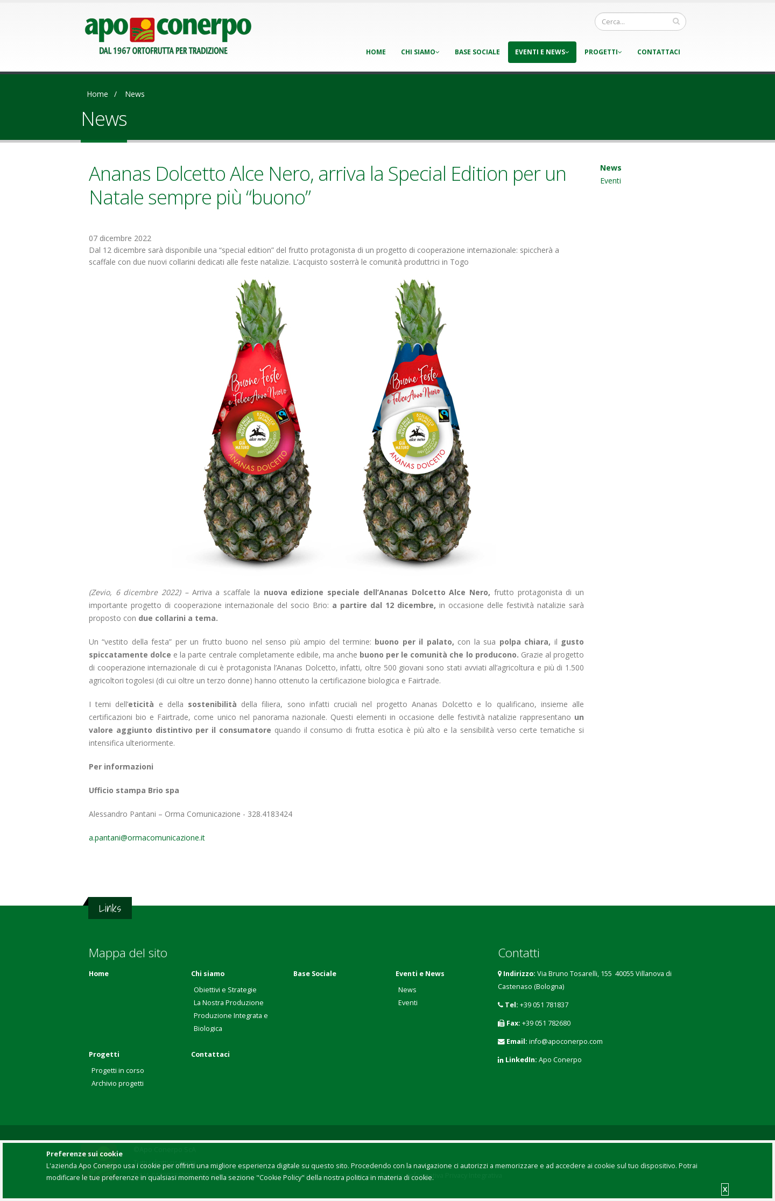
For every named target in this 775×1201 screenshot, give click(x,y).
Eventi (610, 180)
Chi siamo (420, 51)
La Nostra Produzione (229, 1002)
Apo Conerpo (560, 1059)
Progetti (603, 51)
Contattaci (658, 51)
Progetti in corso (117, 1070)
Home (376, 51)
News (135, 94)
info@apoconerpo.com (566, 1041)
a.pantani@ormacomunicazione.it (147, 837)
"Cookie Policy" (280, 1177)
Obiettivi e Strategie (225, 989)
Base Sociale (477, 51)
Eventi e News (542, 51)
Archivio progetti (117, 1083)
